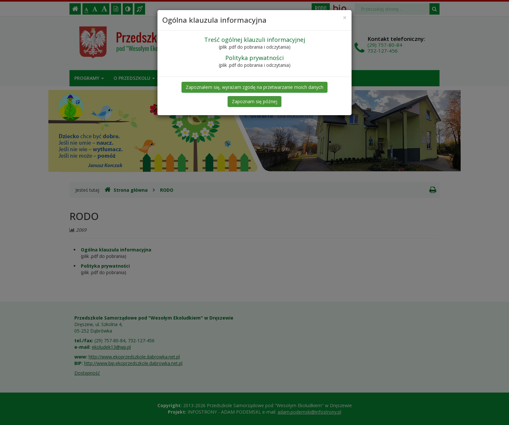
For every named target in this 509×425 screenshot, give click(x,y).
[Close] (345, 17)
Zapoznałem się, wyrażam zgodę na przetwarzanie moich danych (254, 87)
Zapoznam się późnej (254, 101)
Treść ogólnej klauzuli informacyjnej (254, 39)
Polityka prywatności (254, 58)
